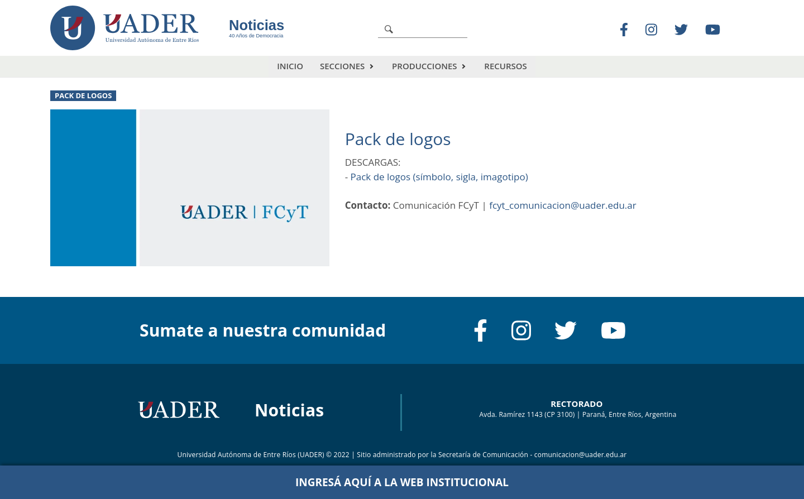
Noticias (256, 25)
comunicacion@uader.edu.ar (580, 454)
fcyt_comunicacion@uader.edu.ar (562, 205)
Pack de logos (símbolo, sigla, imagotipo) (439, 176)
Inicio (290, 65)
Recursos (505, 65)
